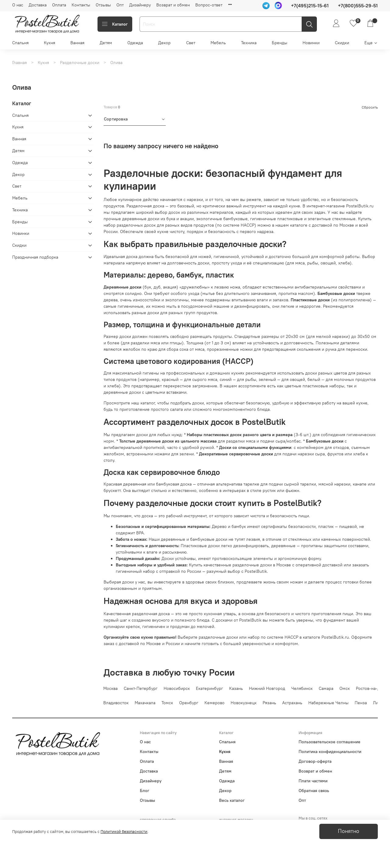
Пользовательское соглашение (329, 741)
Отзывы (103, 5)
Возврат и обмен (173, 5)
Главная (19, 62)
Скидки (342, 42)
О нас (17, 5)
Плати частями (313, 781)
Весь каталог (232, 800)
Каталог (115, 24)
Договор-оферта (315, 761)
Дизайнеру (140, 5)
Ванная (77, 42)
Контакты (81, 5)
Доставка (38, 5)
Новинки (311, 42)
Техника (249, 42)
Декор (164, 42)
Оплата (59, 5)
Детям (106, 42)
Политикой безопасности (124, 831)
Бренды (279, 42)
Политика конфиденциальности (330, 751)
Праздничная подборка (35, 257)
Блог (144, 790)
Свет (190, 42)
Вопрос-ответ (208, 5)
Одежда (135, 42)
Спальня (20, 42)
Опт (120, 5)
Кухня (49, 42)
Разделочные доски (79, 62)
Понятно (348, 831)
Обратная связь (314, 790)
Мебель (218, 42)
